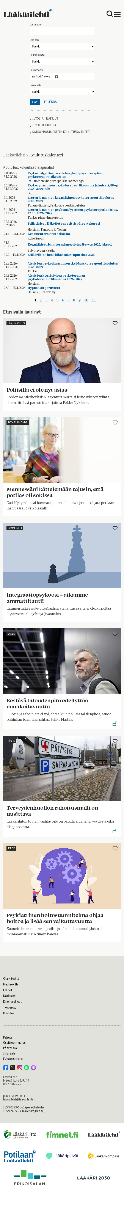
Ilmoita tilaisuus (45, 118)
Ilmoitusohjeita (44, 125)
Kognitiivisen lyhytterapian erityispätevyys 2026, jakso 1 (70, 244)
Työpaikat (9, 1007)
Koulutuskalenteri (46, 155)
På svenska (10, 1048)
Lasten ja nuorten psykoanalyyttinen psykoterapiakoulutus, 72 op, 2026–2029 (73, 211)
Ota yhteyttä (11, 978)
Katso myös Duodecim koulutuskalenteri (61, 132)
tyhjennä (50, 102)
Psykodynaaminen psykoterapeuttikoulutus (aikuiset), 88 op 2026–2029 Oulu (73, 187)
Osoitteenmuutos (14, 1043)
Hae (34, 102)
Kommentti (15, 528)
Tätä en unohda (17, 422)
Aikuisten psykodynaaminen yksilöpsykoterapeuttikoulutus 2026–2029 (73, 265)
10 (86, 300)
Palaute (8, 1037)
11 (94, 300)
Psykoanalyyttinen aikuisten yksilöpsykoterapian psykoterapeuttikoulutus (65, 175)
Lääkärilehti (14, 155)
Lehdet (7, 990)
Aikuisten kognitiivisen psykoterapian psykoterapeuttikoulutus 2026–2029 (56, 277)
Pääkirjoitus (16, 323)
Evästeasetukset (14, 1059)
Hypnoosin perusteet (44, 288)
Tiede (11, 848)
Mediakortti (10, 984)
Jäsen (11, 633)
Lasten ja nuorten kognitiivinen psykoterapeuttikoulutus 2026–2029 (71, 199)
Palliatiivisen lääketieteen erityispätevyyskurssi (64, 223)
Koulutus (8, 1013)
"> (62, 61)
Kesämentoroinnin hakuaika (49, 234)
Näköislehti (10, 996)
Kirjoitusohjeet (12, 1002)
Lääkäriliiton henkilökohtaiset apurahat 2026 (61, 255)
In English (9, 1053)
